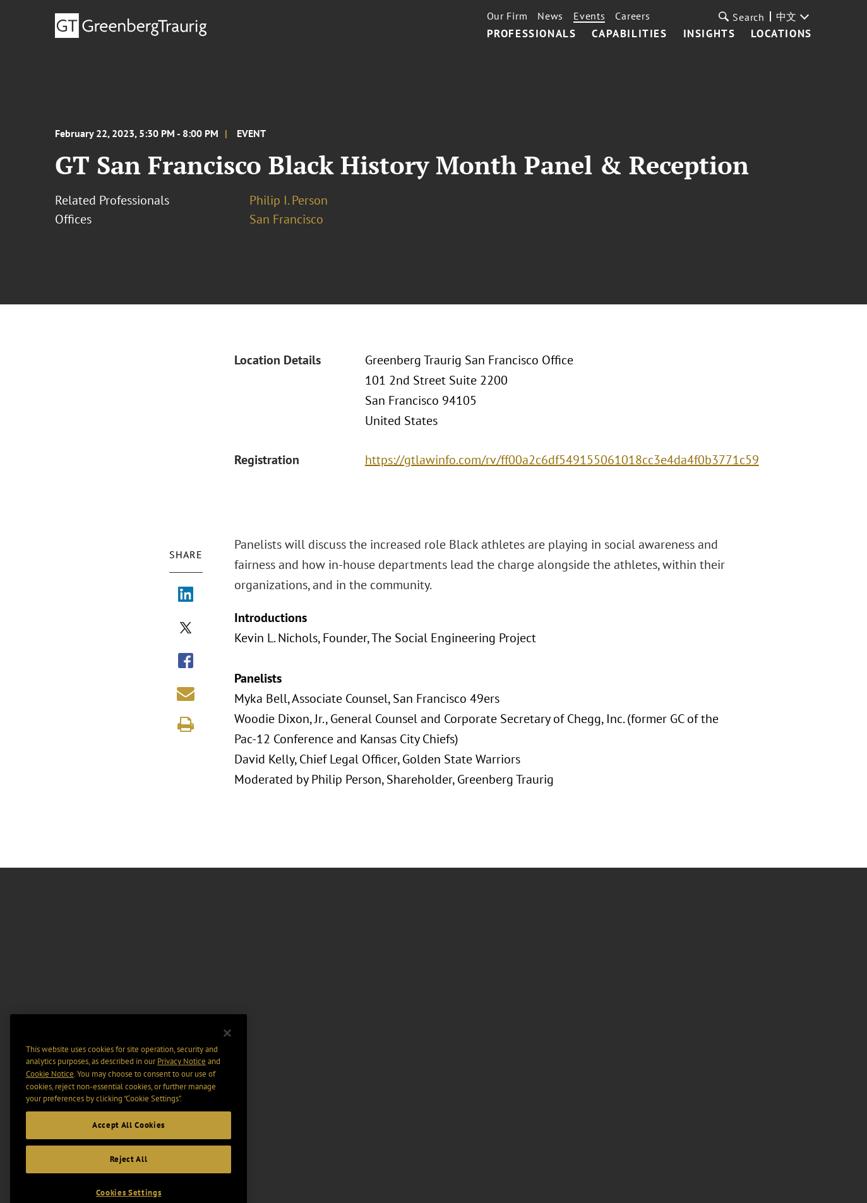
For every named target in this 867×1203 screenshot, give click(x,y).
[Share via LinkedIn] (185, 595)
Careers (632, 15)
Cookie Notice (50, 1089)
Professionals (532, 34)
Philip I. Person (288, 200)
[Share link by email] (185, 693)
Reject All (129, 1175)
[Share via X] (185, 629)
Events (589, 15)
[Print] (185, 724)
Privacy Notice (181, 1077)
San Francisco (286, 219)
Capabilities (629, 34)
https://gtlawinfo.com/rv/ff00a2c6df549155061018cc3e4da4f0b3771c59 (562, 460)
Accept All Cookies (128, 1140)
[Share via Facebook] (185, 662)
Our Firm (507, 15)
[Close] (227, 1049)
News (550, 15)
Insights (709, 34)
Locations (781, 34)
